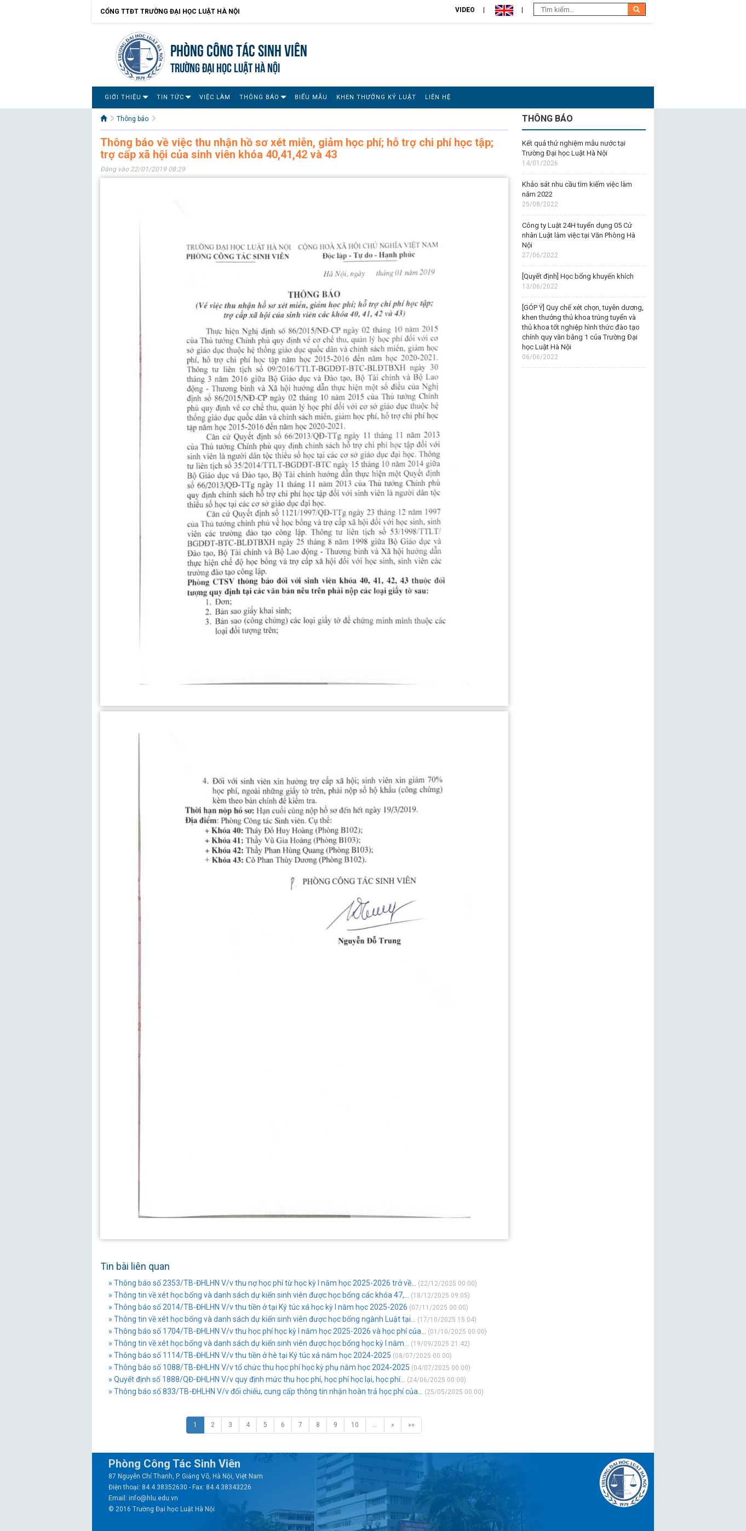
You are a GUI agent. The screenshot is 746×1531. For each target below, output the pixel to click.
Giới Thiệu (123, 97)
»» (411, 1425)
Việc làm (215, 97)
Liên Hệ (438, 97)
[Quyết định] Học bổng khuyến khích (578, 276)
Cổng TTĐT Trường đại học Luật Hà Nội (170, 11)
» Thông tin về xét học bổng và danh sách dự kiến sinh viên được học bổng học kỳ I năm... (258, 1343)
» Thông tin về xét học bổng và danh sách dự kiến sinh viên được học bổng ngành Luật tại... (262, 1319)
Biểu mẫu (311, 97)
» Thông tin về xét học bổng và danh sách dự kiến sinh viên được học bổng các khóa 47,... (258, 1295)
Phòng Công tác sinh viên (238, 49)
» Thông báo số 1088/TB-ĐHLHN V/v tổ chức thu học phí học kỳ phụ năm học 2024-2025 (259, 1367)
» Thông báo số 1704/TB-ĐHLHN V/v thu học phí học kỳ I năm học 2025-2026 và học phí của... (267, 1331)
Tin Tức (170, 97)
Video (465, 10)
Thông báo (259, 97)
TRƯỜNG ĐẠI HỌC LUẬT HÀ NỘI (225, 66)
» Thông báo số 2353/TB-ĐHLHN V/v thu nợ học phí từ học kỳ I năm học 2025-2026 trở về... (262, 1283)
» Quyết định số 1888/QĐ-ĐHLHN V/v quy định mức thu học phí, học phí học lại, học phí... (256, 1379)
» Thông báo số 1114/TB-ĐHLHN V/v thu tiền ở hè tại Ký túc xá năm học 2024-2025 (249, 1355)
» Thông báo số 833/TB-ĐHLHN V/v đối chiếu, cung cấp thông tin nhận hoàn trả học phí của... (265, 1391)
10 (355, 1425)
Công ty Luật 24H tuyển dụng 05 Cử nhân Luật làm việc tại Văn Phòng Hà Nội (578, 235)
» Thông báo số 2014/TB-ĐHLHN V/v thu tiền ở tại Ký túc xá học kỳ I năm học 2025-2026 (258, 1307)
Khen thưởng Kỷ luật (376, 97)
